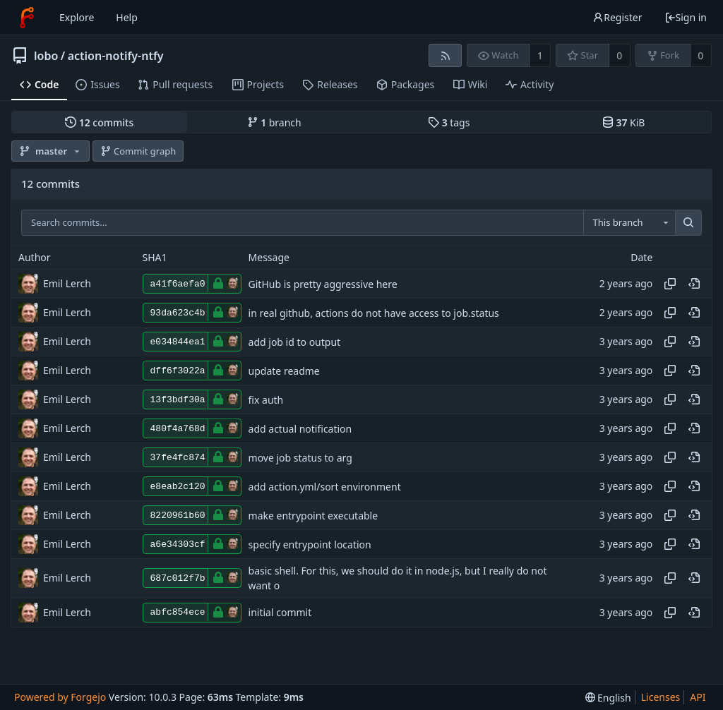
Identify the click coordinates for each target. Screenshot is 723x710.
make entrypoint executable (313, 515)
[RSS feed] (445, 55)
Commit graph (138, 151)
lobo (46, 56)
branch (274, 122)
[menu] (608, 697)
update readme (284, 371)
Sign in (685, 17)
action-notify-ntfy (116, 56)
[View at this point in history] (694, 283)
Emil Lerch (67, 283)
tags (449, 122)
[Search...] (688, 223)
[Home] (27, 17)
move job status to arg (300, 457)
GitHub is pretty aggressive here (323, 284)
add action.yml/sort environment (325, 486)
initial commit (280, 612)
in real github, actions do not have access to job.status (374, 313)
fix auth (266, 400)
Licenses (661, 697)
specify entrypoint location (310, 544)
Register (617, 17)
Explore (76, 17)
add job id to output (295, 342)
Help (127, 17)
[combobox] (629, 223)
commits (99, 122)
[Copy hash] (670, 283)
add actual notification (300, 428)
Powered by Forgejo (60, 697)
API (697, 697)
